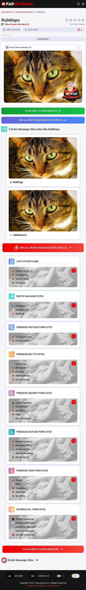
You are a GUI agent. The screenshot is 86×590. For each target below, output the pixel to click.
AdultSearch (20, 310)
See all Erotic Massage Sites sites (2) (43, 120)
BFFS (16, 484)
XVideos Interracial (23, 519)
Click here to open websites (43, 110)
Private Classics (21, 341)
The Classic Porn (22, 337)
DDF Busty (18, 368)
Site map (15, 576)
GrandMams (20, 406)
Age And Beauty (21, 418)
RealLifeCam (20, 275)
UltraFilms (18, 492)
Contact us (39, 576)
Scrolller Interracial (23, 535)
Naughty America (22, 441)
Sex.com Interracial (23, 531)
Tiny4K (17, 480)
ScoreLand (19, 364)
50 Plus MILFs (20, 449)
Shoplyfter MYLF (22, 445)
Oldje (16, 414)
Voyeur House (20, 279)
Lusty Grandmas (22, 402)
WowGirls (18, 496)
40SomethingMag (22, 453)
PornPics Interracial (23, 523)
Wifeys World (20, 457)
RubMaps (18, 306)
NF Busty (18, 371)
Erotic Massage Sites (24, 12)
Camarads (19, 283)
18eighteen (19, 488)
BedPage (18, 314)
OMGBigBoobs (21, 375)
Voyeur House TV (22, 271)
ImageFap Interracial (24, 527)
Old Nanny (19, 410)
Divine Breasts (21, 379)
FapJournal (6, 12)
